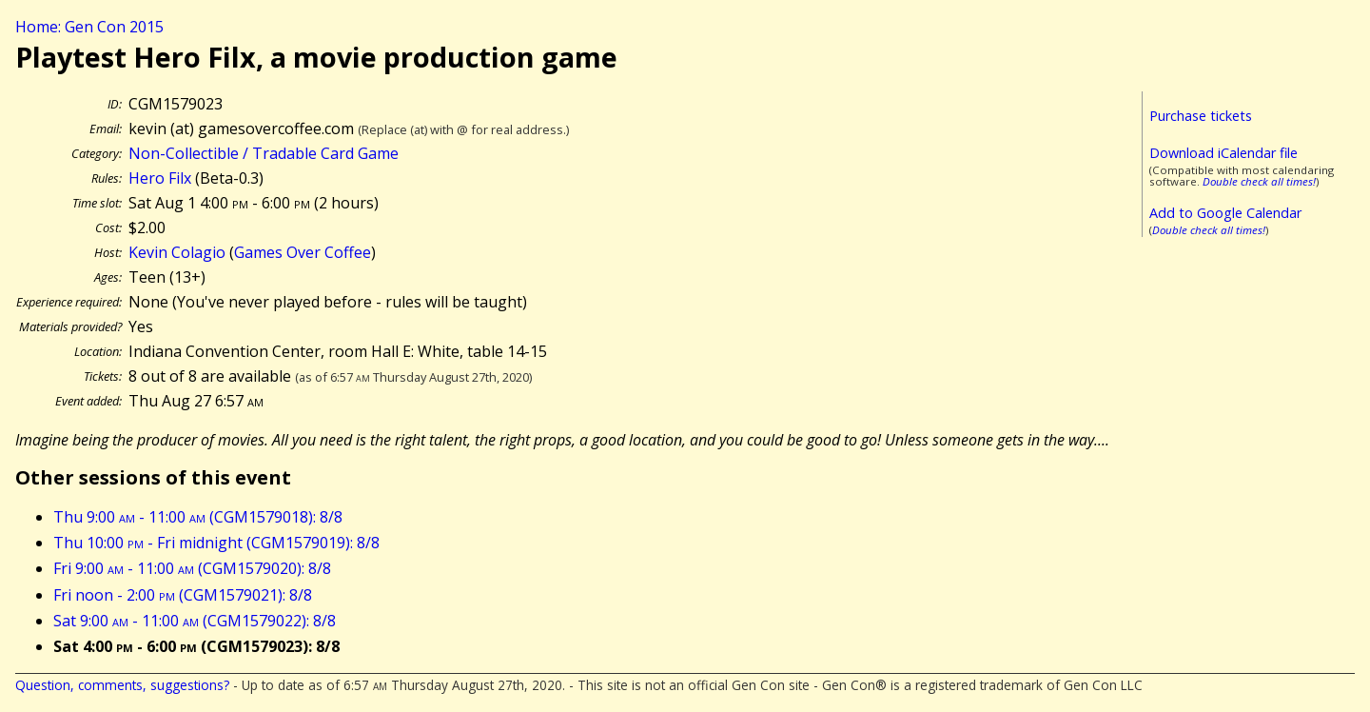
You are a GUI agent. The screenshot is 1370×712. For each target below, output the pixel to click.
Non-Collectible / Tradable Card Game (263, 153)
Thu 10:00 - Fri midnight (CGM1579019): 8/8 (216, 542)
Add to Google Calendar (1225, 213)
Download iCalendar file (1223, 153)
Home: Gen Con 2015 (89, 26)
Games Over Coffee (302, 252)
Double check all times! (1259, 181)
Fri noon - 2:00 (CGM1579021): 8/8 (182, 594)
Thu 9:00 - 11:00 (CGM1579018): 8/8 (197, 516)
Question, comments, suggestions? (122, 685)
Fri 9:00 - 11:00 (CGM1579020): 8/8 (192, 568)
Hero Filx (159, 178)
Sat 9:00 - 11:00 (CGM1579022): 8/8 (194, 620)
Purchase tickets (1200, 116)
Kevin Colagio (176, 252)
